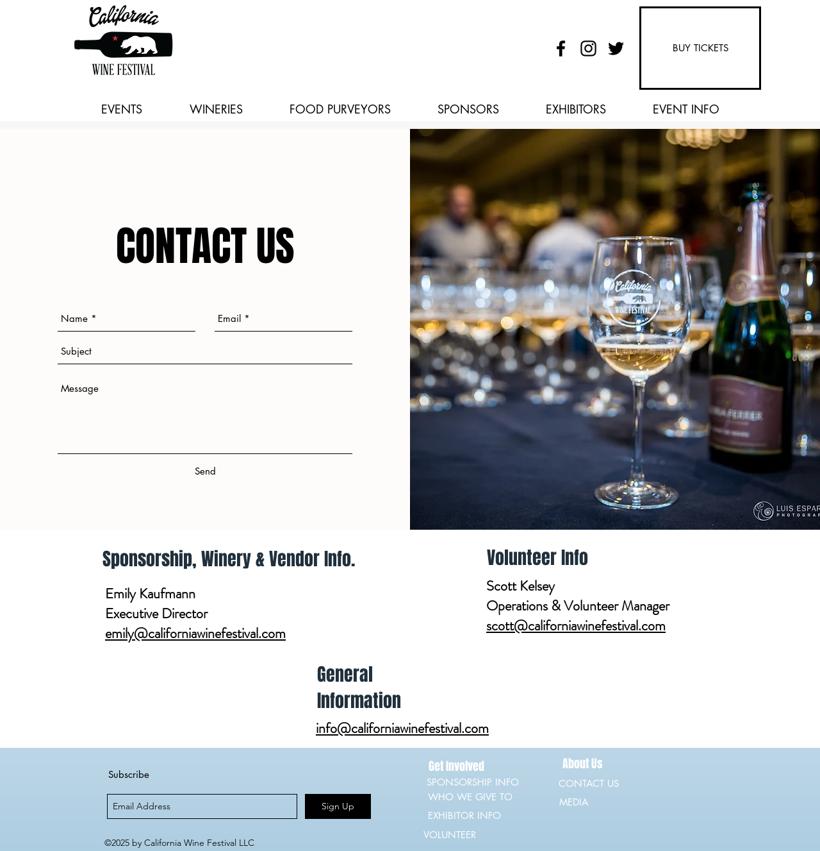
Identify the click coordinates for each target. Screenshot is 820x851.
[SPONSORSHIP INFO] (475, 782)
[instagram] (588, 48)
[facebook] (560, 48)
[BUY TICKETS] (700, 48)
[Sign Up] (338, 806)
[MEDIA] (604, 802)
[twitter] (616, 48)
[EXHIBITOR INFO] (473, 816)
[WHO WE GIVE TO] (473, 797)
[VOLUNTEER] (468, 835)
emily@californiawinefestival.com (195, 633)
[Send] (205, 471)
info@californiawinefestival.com (402, 728)
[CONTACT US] (589, 783)
